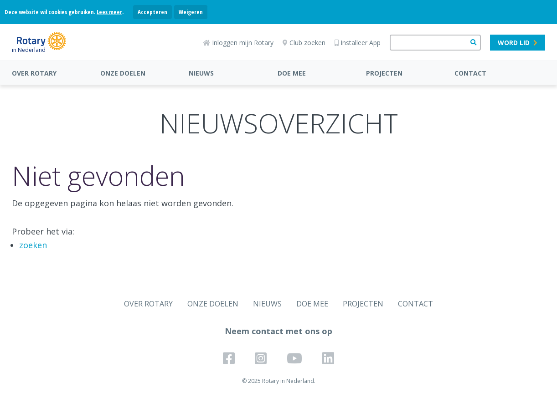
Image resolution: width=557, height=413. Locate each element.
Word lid (517, 42)
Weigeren (191, 12)
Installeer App (358, 42)
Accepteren (152, 12)
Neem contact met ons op (278, 331)
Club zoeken (304, 42)
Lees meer (109, 12)
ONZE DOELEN (122, 73)
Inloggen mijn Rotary (238, 42)
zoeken (33, 245)
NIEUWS (201, 73)
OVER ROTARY (34, 73)
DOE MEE (292, 73)
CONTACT (470, 73)
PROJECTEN (384, 73)
